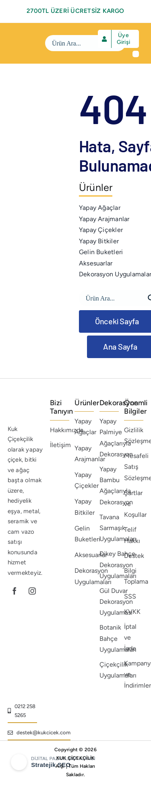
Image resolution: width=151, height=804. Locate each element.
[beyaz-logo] (27, 35)
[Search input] (80, 43)
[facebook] (14, 591)
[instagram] (32, 591)
